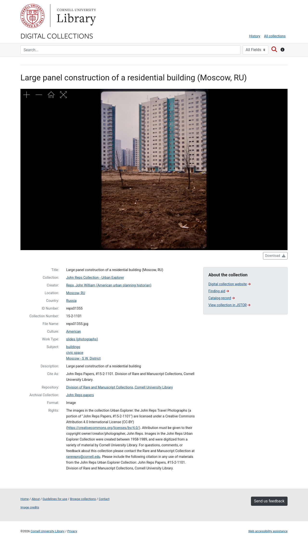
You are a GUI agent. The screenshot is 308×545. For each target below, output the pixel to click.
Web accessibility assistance (268, 531)
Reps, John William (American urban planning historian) (108, 285)
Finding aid (218, 291)
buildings (73, 347)
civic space (74, 353)
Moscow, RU (75, 293)
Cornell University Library (47, 531)
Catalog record (221, 298)
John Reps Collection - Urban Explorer (95, 278)
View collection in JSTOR (229, 305)
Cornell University (32, 16)
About (36, 499)
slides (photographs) (82, 339)
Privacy (72, 531)
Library (76, 16)
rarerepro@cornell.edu (83, 457)
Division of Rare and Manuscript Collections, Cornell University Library (119, 387)
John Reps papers (80, 395)
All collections (275, 36)
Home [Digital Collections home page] (24, 499)
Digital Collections (56, 35)
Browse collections (83, 499)
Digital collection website (229, 284)
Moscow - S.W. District (83, 359)
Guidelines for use (55, 499)
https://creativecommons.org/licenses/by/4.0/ (103, 428)
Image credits (29, 507)
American (73, 332)
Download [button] (275, 256)
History (254, 36)
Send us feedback (269, 501)
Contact (104, 499)
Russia (71, 301)
